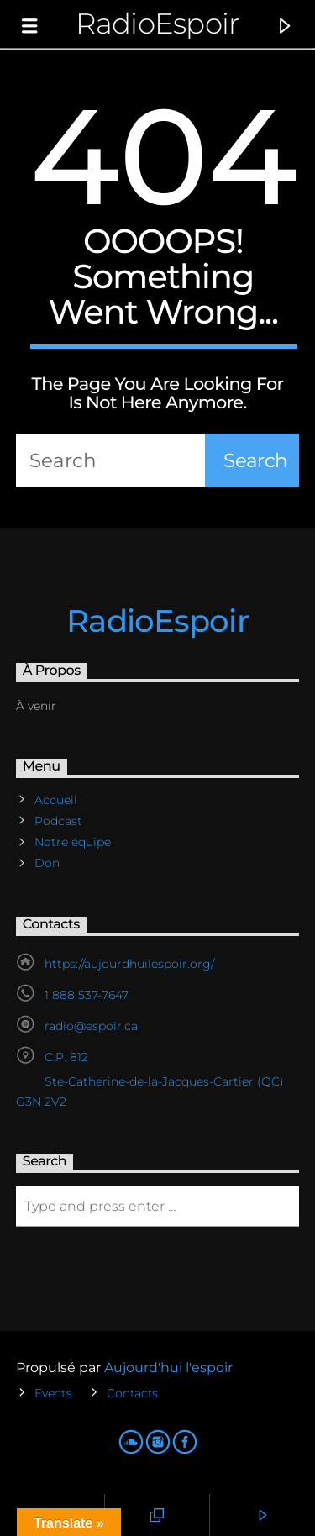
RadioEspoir (157, 23)
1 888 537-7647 (87, 994)
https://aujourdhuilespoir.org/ (129, 963)
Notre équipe (72, 842)
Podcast (58, 820)
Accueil (55, 799)
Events (52, 1393)
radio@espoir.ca (91, 1026)
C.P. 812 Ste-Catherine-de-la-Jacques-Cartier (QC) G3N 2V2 (150, 1079)
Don (47, 863)
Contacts (132, 1393)
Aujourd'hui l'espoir (168, 1368)
